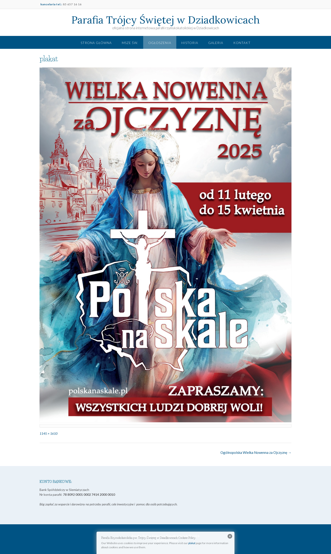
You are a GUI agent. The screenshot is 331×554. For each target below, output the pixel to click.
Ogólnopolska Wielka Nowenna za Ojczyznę (255, 452)
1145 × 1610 (48, 433)
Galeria (215, 43)
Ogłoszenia (159, 43)
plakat (191, 543)
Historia (189, 43)
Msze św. (130, 43)
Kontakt (242, 43)
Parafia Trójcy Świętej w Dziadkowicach (165, 19)
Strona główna (96, 43)
